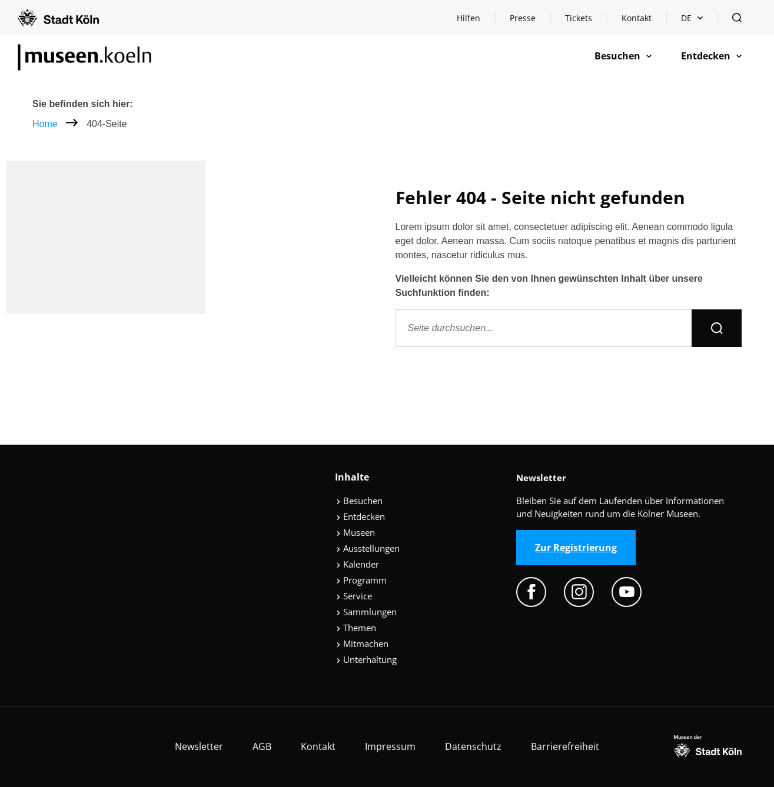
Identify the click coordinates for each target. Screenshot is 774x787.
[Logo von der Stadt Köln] (58, 17)
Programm (361, 580)
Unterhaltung (366, 659)
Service (354, 596)
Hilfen (475, 20)
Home (45, 124)
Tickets (578, 18)
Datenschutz (473, 746)
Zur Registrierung (576, 547)
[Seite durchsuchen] (544, 328)
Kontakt (637, 18)
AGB (262, 746)
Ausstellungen (368, 548)
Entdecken (360, 516)
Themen (356, 627)
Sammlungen (366, 612)
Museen (355, 532)
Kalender (357, 564)
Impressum (390, 746)
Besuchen (359, 500)
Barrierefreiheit (565, 746)
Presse (523, 18)
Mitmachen (362, 643)
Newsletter (199, 746)
